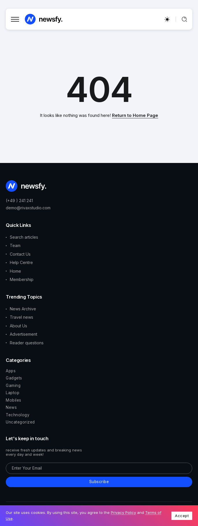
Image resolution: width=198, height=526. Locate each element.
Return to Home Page (135, 115)
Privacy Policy (123, 512)
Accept (182, 515)
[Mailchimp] (99, 482)
